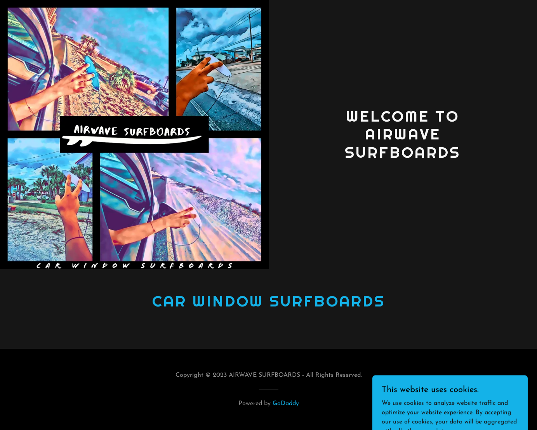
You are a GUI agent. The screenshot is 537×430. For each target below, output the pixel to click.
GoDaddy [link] (286, 403)
